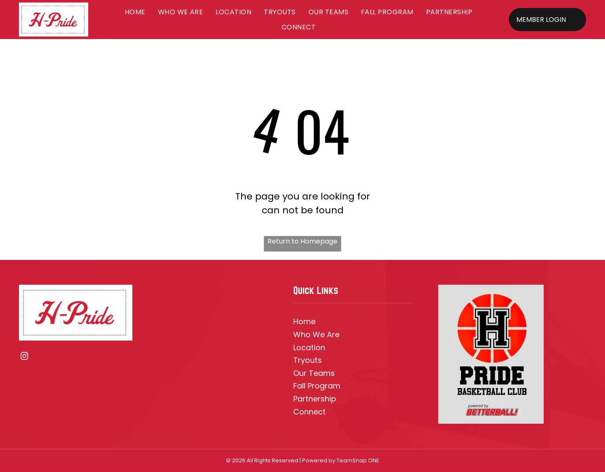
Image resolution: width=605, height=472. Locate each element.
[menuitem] (135, 12)
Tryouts (307, 360)
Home (304, 321)
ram (332, 385)
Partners (309, 398)
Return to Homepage (302, 241)
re (335, 334)
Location (309, 347)
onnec (311, 411)
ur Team (315, 373)
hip (330, 398)
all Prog (311, 385)
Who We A (312, 334)
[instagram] (24, 357)
